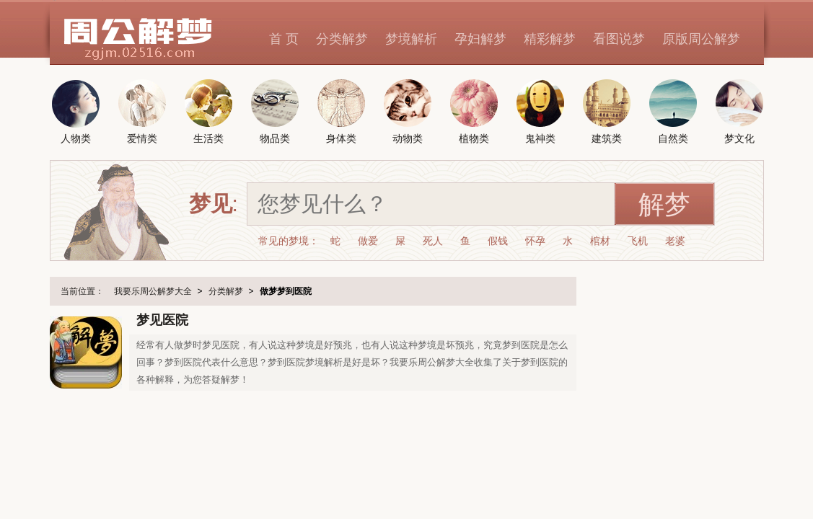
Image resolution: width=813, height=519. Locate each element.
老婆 (675, 241)
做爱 (368, 241)
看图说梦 (619, 39)
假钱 (498, 241)
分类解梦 (342, 39)
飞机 (638, 241)
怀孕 (535, 241)
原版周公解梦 (701, 39)
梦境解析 (411, 39)
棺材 (600, 241)
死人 (433, 241)
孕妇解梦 (480, 39)
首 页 (284, 39)
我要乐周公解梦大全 (153, 291)
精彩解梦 (550, 39)
